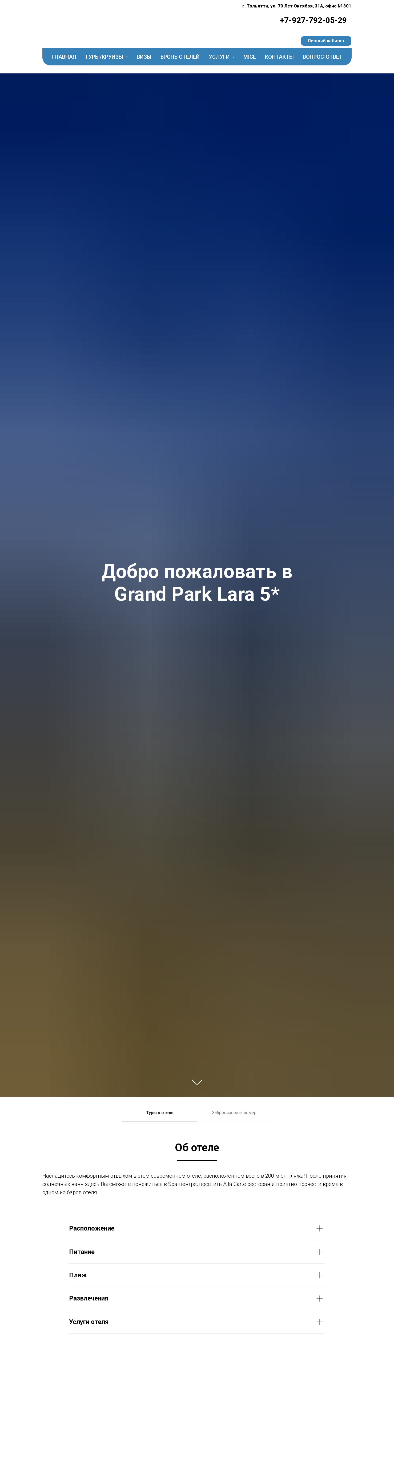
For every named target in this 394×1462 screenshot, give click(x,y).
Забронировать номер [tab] (234, 1112)
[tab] (159, 1115)
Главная (64, 57)
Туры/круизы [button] (104, 57)
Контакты (279, 57)
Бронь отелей (180, 57)
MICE (249, 57)
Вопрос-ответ (323, 57)
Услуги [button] (220, 57)
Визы (144, 57)
